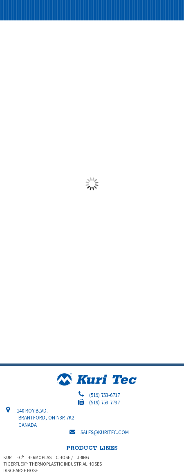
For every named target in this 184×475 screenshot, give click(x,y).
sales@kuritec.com (105, 432)
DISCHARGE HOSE (20, 470)
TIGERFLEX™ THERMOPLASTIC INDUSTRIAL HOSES (52, 464)
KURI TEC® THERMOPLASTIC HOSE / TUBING (46, 457)
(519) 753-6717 (104, 395)
